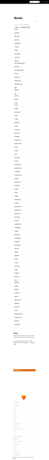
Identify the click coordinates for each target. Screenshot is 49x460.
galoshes (17, 303)
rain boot (17, 66)
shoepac (17, 90)
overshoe (17, 293)
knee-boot (17, 157)
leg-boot (17, 95)
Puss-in (16, 73)
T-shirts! (15, 416)
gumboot (17, 307)
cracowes (17, 57)
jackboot (17, 321)
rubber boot (18, 199)
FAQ (14, 413)
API (14, 434)
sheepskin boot (18, 84)
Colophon (15, 410)
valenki (16, 50)
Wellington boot (19, 314)
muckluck (17, 185)
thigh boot (17, 234)
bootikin (17, 178)
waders (16, 231)
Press (14, 408)
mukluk (16, 196)
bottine (16, 259)
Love (35, 21)
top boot (17, 248)
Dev (14, 431)
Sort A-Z (17, 27)
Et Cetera (15, 438)
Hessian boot (18, 317)
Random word (16, 452)
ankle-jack (17, 324)
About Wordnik (16, 405)
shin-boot (17, 133)
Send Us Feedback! (17, 441)
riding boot (17, 217)
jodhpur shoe (18, 206)
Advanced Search (17, 455)
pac (15, 93)
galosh (16, 296)
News (14, 418)
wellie (16, 310)
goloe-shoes (18, 300)
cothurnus (17, 266)
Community (15, 426)
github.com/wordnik (17, 436)
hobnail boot (18, 80)
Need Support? (16, 444)
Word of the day (16, 423)
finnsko (16, 161)
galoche (17, 289)
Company (15, 402)
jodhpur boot (18, 210)
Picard (16, 105)
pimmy (16, 147)
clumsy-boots (18, 175)
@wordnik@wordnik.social (19, 429)
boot (16, 280)
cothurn (16, 262)
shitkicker (17, 122)
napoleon (17, 241)
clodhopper (17, 171)
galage (16, 286)
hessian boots (18, 168)
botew (16, 115)
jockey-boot (18, 245)
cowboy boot (18, 224)
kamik (16, 192)
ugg (15, 87)
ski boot (17, 220)
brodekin (17, 273)
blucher (16, 252)
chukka (16, 119)
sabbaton (17, 255)
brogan (16, 108)
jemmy (16, 99)
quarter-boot (18, 140)
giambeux (17, 33)
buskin (16, 269)
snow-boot (17, 129)
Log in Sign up (44, 1)
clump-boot (17, 112)
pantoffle (17, 282)
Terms (14, 446)
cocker (16, 29)
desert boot (17, 182)
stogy (16, 102)
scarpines (17, 136)
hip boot (17, 61)
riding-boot (17, 213)
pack (16, 154)
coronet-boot (18, 164)
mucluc (16, 189)
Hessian (17, 47)
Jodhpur (17, 203)
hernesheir (26, 24)
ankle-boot (17, 77)
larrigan (16, 150)
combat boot (18, 238)
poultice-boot (18, 143)
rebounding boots (19, 70)
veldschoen (17, 43)
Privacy (15, 449)
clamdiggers (18, 227)
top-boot (17, 40)
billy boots (17, 36)
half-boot (17, 276)
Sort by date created (25, 27)
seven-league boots (20, 63)
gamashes (17, 54)
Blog (14, 421)
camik (16, 126)
